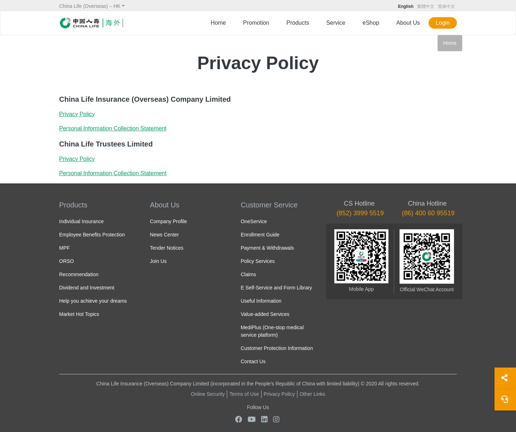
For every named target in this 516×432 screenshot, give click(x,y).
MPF (64, 248)
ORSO (66, 261)
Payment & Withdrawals (267, 248)
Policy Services (258, 261)
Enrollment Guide (260, 234)
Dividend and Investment (86, 288)
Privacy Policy (279, 394)
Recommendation (79, 274)
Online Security (208, 394)
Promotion (256, 23)
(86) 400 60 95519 (428, 213)
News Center (164, 234)
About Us (408, 23)
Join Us (158, 261)
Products (297, 23)
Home (218, 23)
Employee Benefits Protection (92, 234)
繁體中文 (425, 6)
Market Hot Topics (79, 314)
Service (335, 23)
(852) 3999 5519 (360, 213)
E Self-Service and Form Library (276, 288)
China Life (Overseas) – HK (89, 6)
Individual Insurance (81, 221)
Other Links (312, 394)
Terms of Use (244, 394)
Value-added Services (265, 314)
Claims (248, 274)
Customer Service (269, 205)
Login (443, 23)
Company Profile (168, 221)
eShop (371, 23)
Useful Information (261, 301)
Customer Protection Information (277, 348)
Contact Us (253, 361)
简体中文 (446, 6)
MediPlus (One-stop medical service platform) (272, 331)
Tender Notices (166, 248)
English (406, 6)
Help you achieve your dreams (93, 301)
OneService (254, 221)
